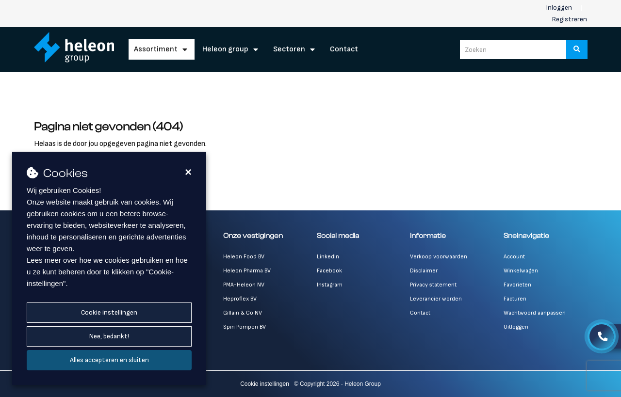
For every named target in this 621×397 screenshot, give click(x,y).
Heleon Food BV (243, 256)
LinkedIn (328, 256)
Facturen (515, 298)
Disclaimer (424, 270)
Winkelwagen (521, 270)
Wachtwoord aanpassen (535, 313)
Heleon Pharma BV (247, 270)
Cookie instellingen (109, 312)
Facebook (329, 270)
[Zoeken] (577, 49)
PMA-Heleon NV (243, 284)
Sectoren (289, 49)
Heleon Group (225, 49)
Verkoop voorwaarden (438, 256)
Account (514, 256)
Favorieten (517, 284)
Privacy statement (433, 284)
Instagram (330, 284)
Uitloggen (516, 327)
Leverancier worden (436, 298)
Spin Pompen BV (244, 327)
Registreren (569, 19)
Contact (344, 49)
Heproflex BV (240, 298)
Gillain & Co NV (242, 313)
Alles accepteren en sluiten (109, 360)
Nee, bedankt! (109, 336)
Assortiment (156, 49)
